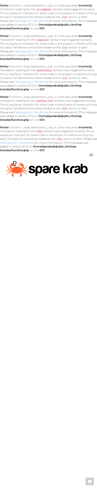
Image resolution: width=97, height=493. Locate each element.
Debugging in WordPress (31, 20)
